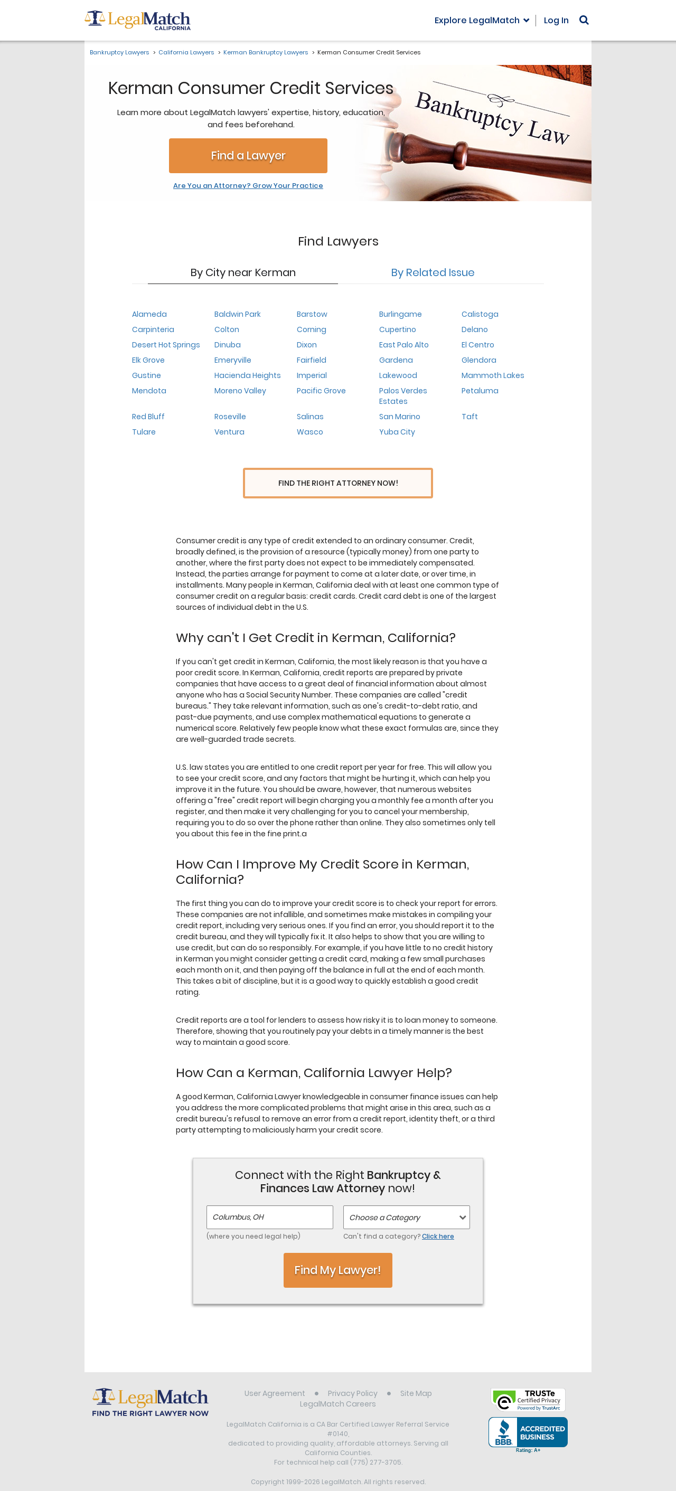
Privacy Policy (353, 1374)
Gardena (396, 360)
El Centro (478, 344)
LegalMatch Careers (338, 1384)
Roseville (230, 416)
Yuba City (397, 432)
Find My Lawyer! (338, 1250)
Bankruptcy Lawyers (119, 52)
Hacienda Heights (247, 375)
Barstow (312, 314)
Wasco (310, 432)
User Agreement (275, 1374)
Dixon (307, 344)
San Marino (399, 416)
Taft (470, 416)
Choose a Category (384, 1198)
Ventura (229, 432)
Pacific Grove (321, 390)
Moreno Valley (240, 390)
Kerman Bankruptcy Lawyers (265, 52)
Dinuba (227, 344)
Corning (311, 329)
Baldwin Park (237, 314)
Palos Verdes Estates (403, 396)
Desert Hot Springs (166, 344)
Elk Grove (148, 360)
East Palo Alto (404, 344)
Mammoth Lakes (493, 375)
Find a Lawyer (248, 155)
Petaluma (480, 390)
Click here (438, 1216)
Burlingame (400, 314)
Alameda (149, 314)
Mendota (149, 390)
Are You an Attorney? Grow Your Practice (248, 186)
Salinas (310, 416)
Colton (226, 329)
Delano (475, 329)
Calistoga (480, 314)
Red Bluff (148, 416)
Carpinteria (153, 329)
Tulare (144, 432)
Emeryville (232, 360)
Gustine (146, 375)
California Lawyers (186, 52)
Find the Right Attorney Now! (338, 483)
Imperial (312, 375)
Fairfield (311, 360)
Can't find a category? (398, 1216)
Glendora (479, 360)
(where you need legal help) (253, 1216)
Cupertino (397, 329)
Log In (556, 20)
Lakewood (398, 375)
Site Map (416, 1374)
